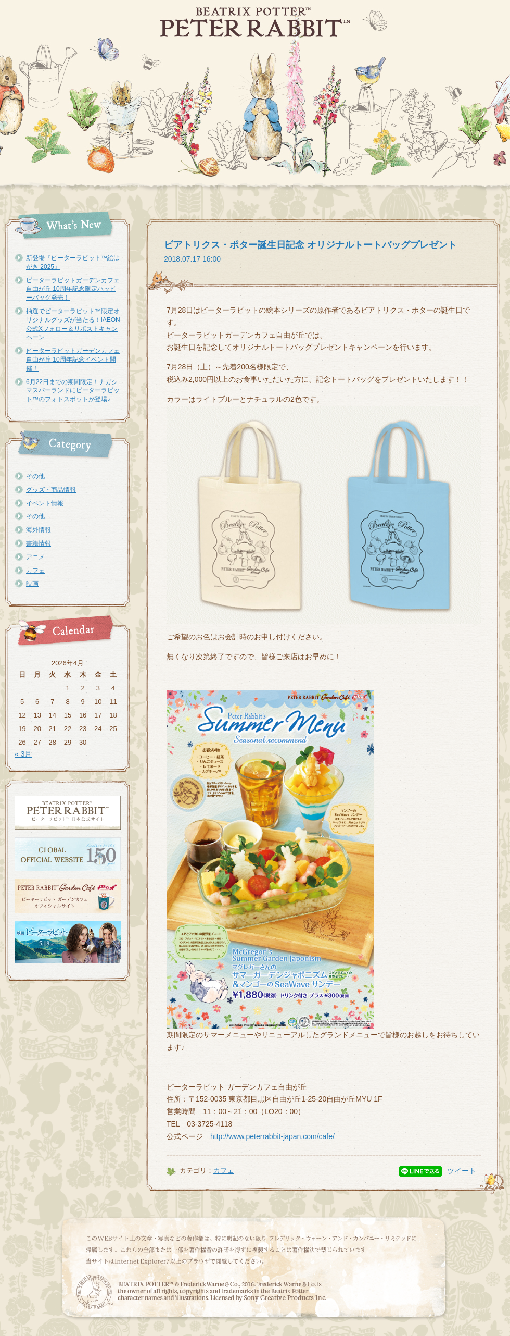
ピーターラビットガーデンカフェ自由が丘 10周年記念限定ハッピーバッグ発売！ (73, 289)
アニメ (35, 557)
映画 (32, 583)
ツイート (461, 1171)
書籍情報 (38, 543)
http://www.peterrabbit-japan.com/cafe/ (272, 1136)
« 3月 (23, 754)
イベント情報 (44, 503)
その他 (35, 476)
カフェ (35, 570)
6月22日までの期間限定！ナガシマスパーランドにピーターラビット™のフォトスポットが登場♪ (73, 390)
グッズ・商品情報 (51, 489)
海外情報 (38, 530)
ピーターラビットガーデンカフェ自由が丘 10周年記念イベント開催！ (73, 359)
